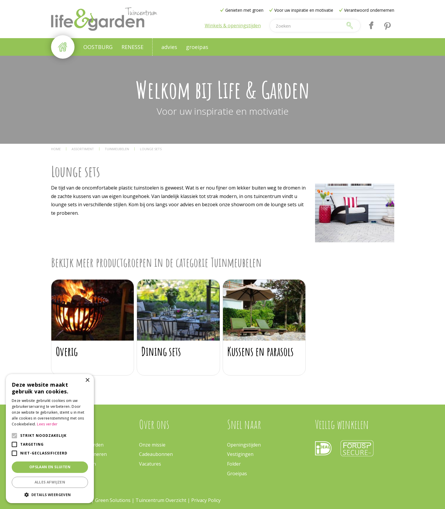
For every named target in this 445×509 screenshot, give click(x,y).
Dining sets (161, 351)
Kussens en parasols (260, 351)
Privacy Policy (206, 500)
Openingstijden (244, 445)
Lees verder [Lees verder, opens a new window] (47, 424)
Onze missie (152, 445)
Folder (234, 464)
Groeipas (237, 473)
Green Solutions (113, 500)
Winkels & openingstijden (233, 25)
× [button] (87, 380)
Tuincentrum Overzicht (161, 500)
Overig (67, 351)
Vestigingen (240, 454)
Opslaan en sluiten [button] (49, 466)
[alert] (50, 438)
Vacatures (150, 464)
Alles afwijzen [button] (50, 482)
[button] (50, 494)
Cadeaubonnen (156, 454)
